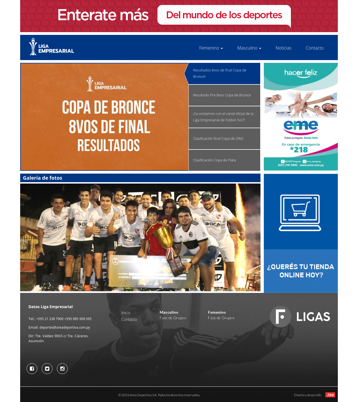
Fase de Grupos (173, 317)
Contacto (315, 48)
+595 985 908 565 (78, 318)
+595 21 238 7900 (50, 318)
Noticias (283, 48)
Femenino (211, 48)
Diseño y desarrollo (314, 394)
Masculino (249, 48)
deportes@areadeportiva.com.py (65, 327)
